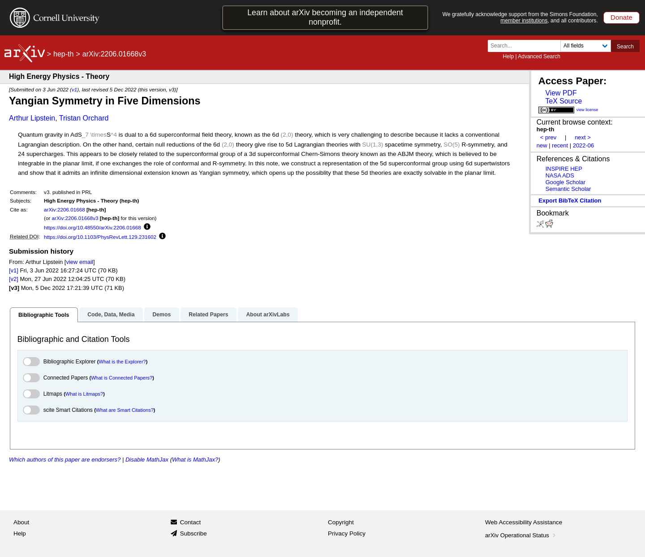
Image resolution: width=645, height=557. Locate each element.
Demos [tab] (161, 314)
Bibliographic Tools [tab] (43, 315)
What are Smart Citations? (125, 410)
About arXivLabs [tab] (267, 314)
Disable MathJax (146, 459)
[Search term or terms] (527, 46)
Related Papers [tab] (208, 314)
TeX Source (563, 101)
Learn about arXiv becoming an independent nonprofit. (325, 17)
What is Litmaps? (84, 394)
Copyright (341, 522)
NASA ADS (560, 175)
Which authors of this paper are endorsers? (64, 459)
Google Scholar (565, 182)
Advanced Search (539, 56)
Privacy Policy (347, 533)
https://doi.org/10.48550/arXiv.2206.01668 (92, 227)
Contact (190, 522)
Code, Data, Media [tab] (110, 314)
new (542, 145)
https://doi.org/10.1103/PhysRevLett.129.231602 (100, 237)
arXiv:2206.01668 (64, 209)
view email (79, 262)
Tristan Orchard (84, 118)
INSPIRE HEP (564, 168)
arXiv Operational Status (521, 535)
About (21, 522)
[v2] (13, 279)
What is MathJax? (195, 459)
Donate (621, 17)
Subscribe (193, 533)
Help (508, 56)
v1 (74, 89)
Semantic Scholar (568, 189)
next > (583, 137)
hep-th (63, 54)
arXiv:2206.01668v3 (75, 218)
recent (560, 145)
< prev (548, 137)
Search (625, 46)
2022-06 (583, 145)
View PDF (560, 93)
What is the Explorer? (122, 361)
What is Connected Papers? (121, 377)
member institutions (523, 20)
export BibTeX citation (569, 200)
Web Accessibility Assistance (523, 522)
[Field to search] (585, 46)
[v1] (13, 270)
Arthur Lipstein (32, 118)
